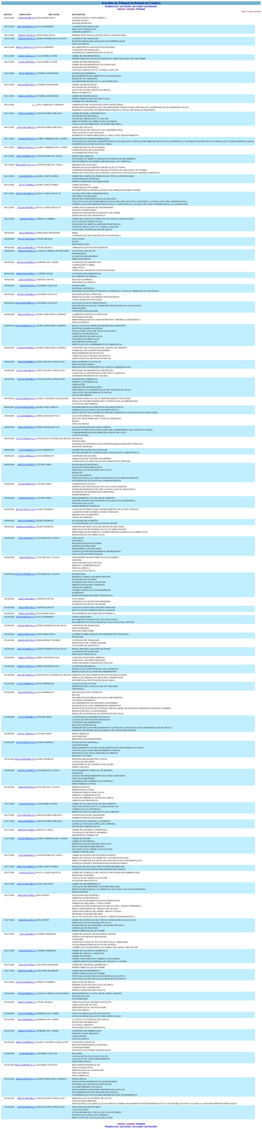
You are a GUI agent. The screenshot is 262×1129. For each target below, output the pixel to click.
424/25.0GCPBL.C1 (27, 970)
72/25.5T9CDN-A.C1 (26, 815)
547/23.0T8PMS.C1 (27, 1013)
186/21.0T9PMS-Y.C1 (26, 156)
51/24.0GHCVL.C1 (27, 176)
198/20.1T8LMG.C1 (27, 1002)
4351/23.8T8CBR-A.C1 (25, 759)
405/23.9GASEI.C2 (27, 920)
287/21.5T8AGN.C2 (27, 239)
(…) (34, 104)
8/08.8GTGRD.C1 (28, 219)
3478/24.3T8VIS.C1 (27, 38)
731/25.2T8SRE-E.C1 (26, 683)
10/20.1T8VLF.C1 (28, 285)
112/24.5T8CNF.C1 (27, 450)
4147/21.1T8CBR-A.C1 (25, 574)
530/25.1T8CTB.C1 (27, 613)
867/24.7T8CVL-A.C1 (26, 509)
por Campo (138, 6)
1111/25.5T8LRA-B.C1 (25, 398)
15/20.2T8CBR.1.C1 (27, 18)
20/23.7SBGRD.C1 (27, 73)
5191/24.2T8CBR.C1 (26, 379)
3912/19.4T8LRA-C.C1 (25, 325)
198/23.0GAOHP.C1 (27, 830)
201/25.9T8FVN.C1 (27, 484)
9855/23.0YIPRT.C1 (27, 520)
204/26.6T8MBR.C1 (27, 361)
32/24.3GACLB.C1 (27, 803)
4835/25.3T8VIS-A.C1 (26, 47)
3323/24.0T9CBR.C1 (26, 207)
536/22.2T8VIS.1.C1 (27, 314)
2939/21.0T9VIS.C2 (27, 96)
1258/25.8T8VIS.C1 (27, 279)
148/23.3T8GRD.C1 (27, 598)
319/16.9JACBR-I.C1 (26, 127)
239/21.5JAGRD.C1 (27, 113)
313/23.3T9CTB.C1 (27, 62)
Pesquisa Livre (112, 6)
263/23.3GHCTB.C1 (27, 84)
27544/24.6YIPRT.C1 (26, 347)
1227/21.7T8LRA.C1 (26, 733)
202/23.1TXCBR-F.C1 (26, 193)
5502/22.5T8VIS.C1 (27, 1031)
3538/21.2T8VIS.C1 (27, 657)
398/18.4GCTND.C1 (27, 895)
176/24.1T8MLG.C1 (27, 456)
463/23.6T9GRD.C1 (27, 821)
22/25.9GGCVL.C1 (27, 950)
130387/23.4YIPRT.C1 (26, 273)
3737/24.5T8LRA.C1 (26, 1107)
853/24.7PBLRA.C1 (27, 838)
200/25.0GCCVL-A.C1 (25, 164)
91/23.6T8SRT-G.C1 (27, 993)
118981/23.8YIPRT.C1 (26, 526)
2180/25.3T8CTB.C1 (26, 640)
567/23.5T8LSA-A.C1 (26, 742)
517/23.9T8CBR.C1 (27, 717)
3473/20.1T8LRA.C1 (26, 675)
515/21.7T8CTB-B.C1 (26, 370)
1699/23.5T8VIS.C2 (27, 787)
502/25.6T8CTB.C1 (27, 607)
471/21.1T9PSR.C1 (27, 184)
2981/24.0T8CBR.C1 (26, 247)
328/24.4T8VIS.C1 (27, 557)
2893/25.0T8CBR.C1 (26, 1098)
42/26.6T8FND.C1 (27, 1053)
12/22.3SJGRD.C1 (28, 934)
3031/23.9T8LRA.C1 (26, 649)
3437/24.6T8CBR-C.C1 (25, 303)
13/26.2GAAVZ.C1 (27, 872)
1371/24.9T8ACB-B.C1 (25, 407)
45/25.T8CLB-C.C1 (27, 538)
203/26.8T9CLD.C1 (27, 138)
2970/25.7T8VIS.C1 (27, 35)
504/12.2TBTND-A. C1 (25, 1065)
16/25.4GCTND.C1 (27, 964)
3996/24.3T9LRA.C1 (26, 147)
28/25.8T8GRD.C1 (27, 233)
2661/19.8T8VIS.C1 (27, 427)
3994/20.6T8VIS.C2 (27, 251)
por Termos (125, 6)
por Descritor (151, 6)
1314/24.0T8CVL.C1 (26, 625)
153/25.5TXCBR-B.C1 (26, 982)
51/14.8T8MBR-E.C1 (26, 416)
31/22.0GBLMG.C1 (27, 855)
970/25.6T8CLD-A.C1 (26, 616)
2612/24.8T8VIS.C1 (27, 692)
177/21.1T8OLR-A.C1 (26, 438)
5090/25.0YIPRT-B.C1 (26, 1042)
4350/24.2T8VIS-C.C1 (26, 1079)
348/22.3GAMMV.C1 (26, 866)
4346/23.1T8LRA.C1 (26, 666)
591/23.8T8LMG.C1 (27, 1019)
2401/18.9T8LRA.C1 (26, 26)
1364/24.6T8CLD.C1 (26, 634)
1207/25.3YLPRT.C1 (26, 770)
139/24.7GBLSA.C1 (27, 56)
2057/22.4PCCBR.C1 (26, 884)
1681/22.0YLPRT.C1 (26, 464)
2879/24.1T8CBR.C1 (26, 294)
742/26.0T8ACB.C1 (27, 498)
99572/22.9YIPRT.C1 (26, 262)
